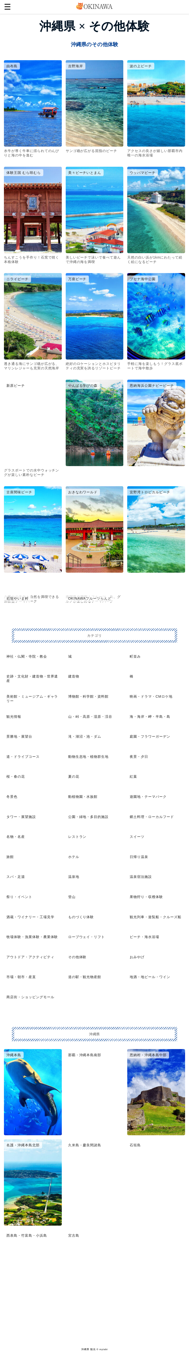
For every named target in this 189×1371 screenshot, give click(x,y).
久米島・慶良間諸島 (84, 1145)
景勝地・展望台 (19, 736)
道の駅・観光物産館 (84, 977)
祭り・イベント (19, 897)
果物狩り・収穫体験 (146, 897)
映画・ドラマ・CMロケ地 (151, 696)
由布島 (11, 66)
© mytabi (102, 1349)
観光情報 (13, 717)
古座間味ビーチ (19, 492)
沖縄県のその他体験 (94, 44)
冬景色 (11, 797)
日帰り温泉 (139, 857)
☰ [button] (7, 6)
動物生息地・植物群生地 (88, 757)
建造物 (73, 676)
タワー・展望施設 (21, 817)
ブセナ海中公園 (143, 279)
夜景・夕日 (139, 757)
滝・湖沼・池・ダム (84, 736)
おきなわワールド (83, 492)
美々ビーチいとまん (84, 173)
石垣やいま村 (17, 598)
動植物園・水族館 (83, 797)
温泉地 (73, 877)
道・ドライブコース (23, 757)
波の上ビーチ (141, 66)
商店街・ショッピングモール (30, 997)
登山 (72, 897)
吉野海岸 (75, 66)
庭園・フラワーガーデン (150, 736)
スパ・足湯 (15, 877)
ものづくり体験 (81, 917)
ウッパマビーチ (143, 173)
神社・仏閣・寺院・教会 (26, 656)
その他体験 (77, 957)
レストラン (77, 837)
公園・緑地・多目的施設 (88, 817)
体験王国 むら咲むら (23, 173)
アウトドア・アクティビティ (30, 957)
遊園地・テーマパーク (148, 797)
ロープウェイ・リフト (86, 937)
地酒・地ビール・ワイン (150, 977)
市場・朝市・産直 (21, 977)
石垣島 (135, 1145)
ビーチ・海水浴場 (144, 937)
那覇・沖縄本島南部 (84, 1055)
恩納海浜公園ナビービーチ (152, 386)
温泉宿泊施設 (141, 877)
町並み (135, 656)
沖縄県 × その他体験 (94, 26)
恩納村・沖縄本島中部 (148, 1055)
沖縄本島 (13, 1055)
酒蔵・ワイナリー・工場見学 (30, 917)
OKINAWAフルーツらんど (90, 598)
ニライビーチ (17, 279)
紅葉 (133, 776)
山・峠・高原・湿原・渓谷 (90, 717)
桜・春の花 (15, 776)
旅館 (10, 857)
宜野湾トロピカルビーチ (150, 492)
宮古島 (73, 1235)
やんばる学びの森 (83, 386)
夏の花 (73, 776)
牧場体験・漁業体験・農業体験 (32, 937)
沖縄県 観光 (88, 1349)
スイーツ (137, 837)
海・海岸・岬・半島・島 (150, 717)
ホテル (73, 857)
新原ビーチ (15, 386)
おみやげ (137, 957)
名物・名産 (15, 837)
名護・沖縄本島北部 (23, 1145)
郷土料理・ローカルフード (152, 817)
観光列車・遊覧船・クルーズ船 (155, 917)
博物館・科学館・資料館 (88, 696)
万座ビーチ (77, 279)
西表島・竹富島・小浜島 (26, 1235)
